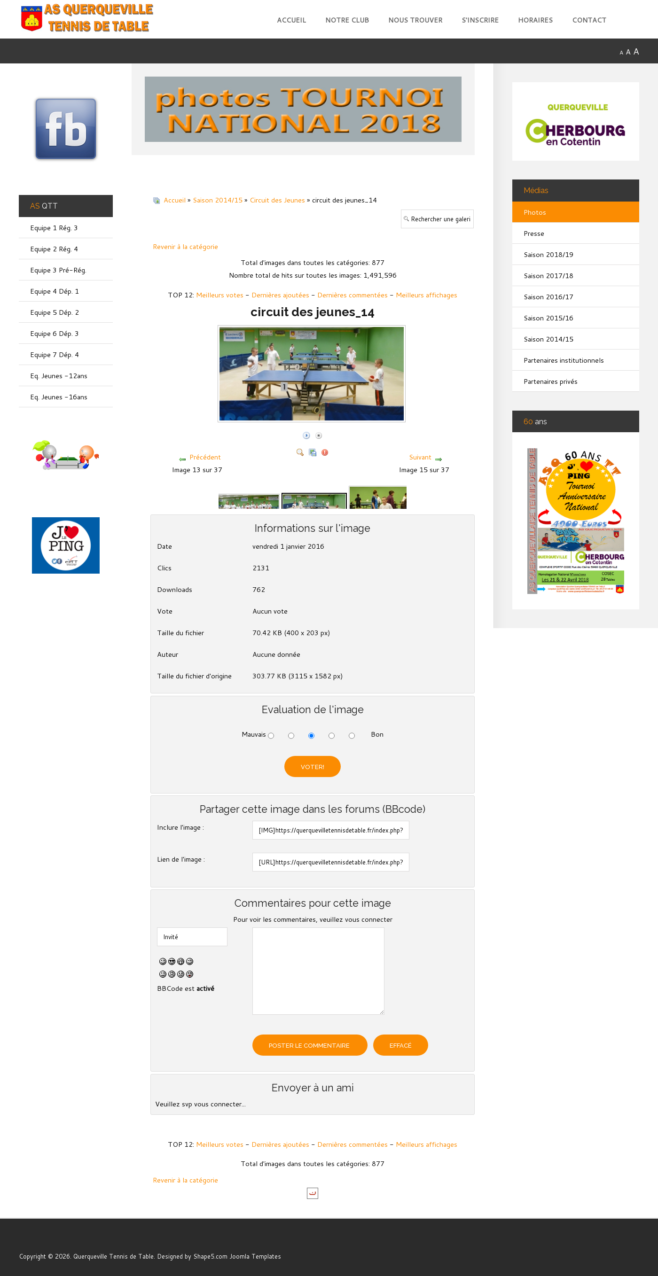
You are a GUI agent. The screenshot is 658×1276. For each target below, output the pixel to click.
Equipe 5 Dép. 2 (54, 312)
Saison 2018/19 (548, 254)
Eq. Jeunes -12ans (58, 376)
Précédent (205, 457)
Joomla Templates (255, 1256)
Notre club (347, 20)
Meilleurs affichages (426, 295)
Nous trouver (415, 20)
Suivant (420, 457)
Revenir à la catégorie (185, 246)
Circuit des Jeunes (277, 200)
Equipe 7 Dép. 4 (54, 354)
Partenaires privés (551, 381)
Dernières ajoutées (280, 295)
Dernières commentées (352, 295)
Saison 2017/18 (548, 275)
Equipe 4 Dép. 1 (54, 291)
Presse (534, 233)
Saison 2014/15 (218, 200)
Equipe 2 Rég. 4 (54, 249)
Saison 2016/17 (548, 297)
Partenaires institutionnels (564, 360)
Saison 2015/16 (548, 318)
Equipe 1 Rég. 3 (54, 228)
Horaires (535, 20)
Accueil (291, 20)
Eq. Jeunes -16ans (58, 397)
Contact (589, 20)
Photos (535, 212)
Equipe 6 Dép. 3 (54, 333)
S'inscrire (480, 20)
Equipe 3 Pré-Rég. (58, 270)
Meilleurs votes (219, 295)
